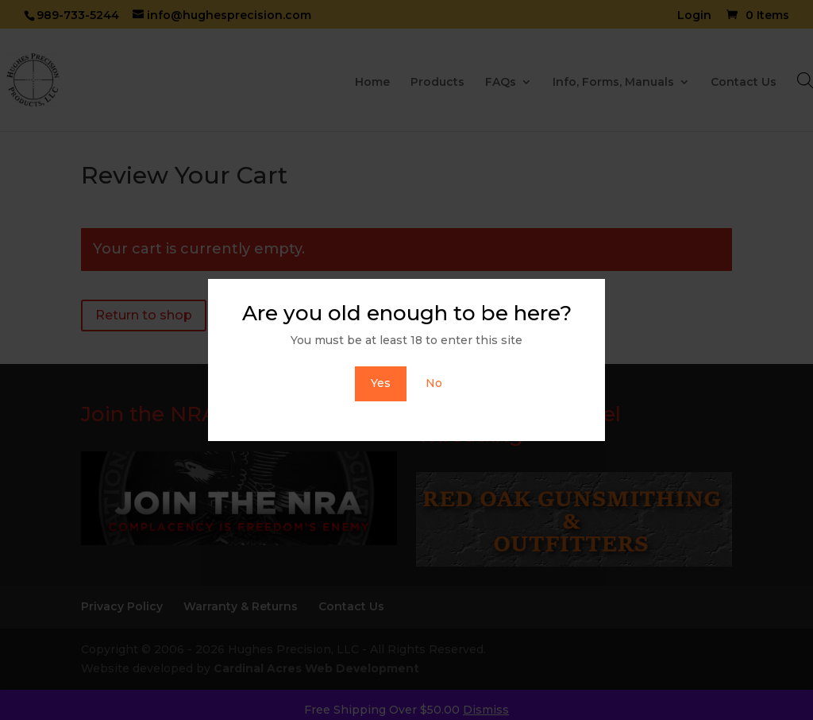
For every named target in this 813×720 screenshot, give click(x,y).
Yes (381, 383)
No (434, 383)
